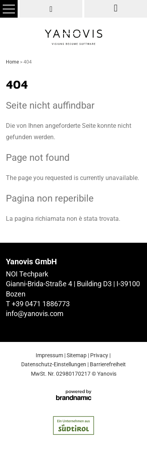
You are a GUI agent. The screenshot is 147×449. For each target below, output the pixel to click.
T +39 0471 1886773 (38, 304)
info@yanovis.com (35, 313)
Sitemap (77, 355)
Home (13, 62)
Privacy (99, 355)
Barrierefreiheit (108, 364)
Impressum (49, 355)
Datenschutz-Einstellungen (53, 364)
